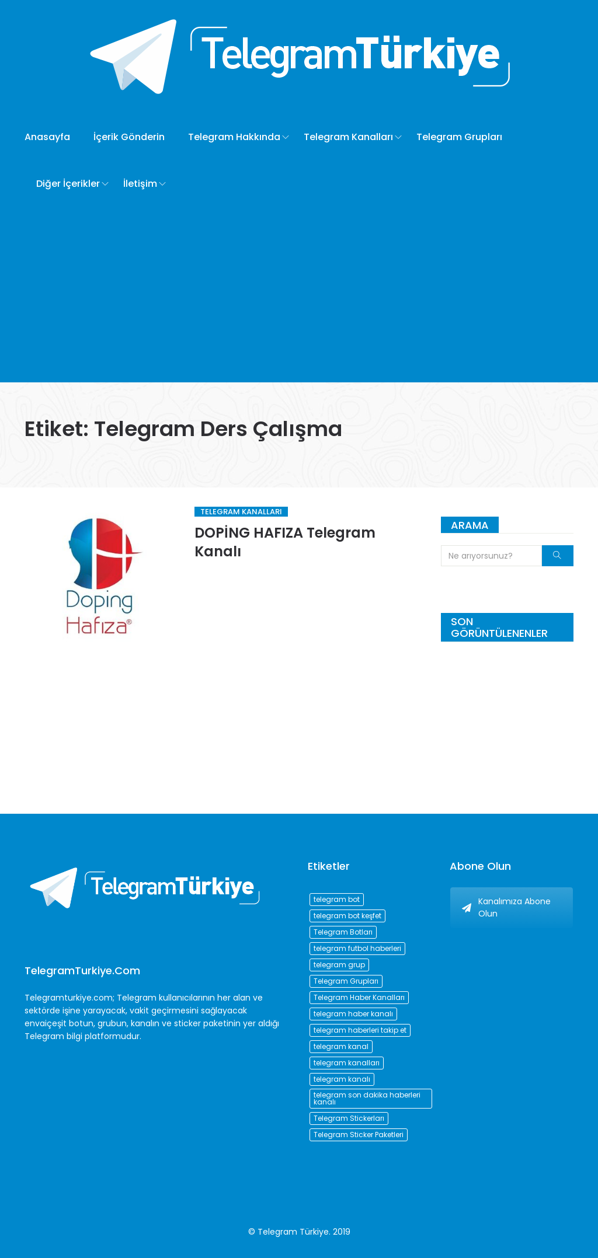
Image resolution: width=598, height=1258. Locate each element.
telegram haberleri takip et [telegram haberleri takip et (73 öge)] (360, 1030)
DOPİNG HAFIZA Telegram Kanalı (285, 542)
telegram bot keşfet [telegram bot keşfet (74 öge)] (347, 916)
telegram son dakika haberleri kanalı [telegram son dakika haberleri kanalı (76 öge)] (367, 1098)
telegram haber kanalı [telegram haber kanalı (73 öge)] (353, 1014)
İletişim (140, 183)
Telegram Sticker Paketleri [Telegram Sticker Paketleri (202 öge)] (359, 1134)
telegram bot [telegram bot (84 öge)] (337, 899)
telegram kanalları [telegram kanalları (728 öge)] (347, 1063)
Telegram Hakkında (234, 137)
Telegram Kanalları (348, 137)
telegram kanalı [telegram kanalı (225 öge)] (342, 1079)
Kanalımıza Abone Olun (506, 907)
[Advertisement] (299, 295)
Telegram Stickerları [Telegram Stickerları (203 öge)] (349, 1118)
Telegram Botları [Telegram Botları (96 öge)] (343, 932)
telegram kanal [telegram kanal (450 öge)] (341, 1046)
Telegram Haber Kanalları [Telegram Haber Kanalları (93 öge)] (359, 997)
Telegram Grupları (459, 137)
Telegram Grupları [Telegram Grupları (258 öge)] (346, 981)
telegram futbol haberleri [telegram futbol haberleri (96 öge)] (357, 948)
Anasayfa (47, 137)
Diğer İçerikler (68, 183)
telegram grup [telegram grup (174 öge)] (339, 965)
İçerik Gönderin (129, 137)
